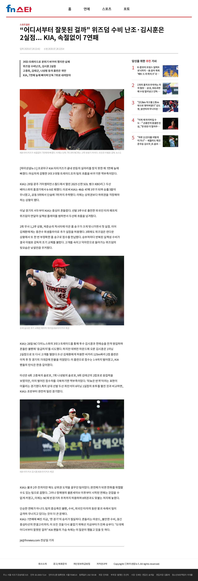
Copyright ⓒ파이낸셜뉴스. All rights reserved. (137, 563)
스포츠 (106, 9)
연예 (87, 9)
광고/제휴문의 (60, 563)
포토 (127, 9)
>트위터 (162, 47)
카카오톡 (168, 47)
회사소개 (42, 563)
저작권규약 (102, 563)
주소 (175, 47)
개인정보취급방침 (81, 563)
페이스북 (155, 47)
